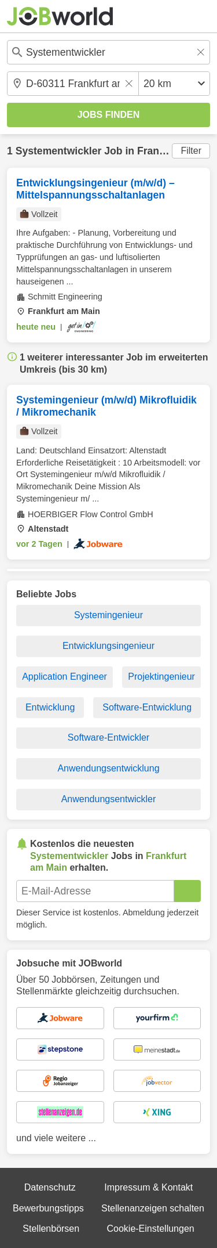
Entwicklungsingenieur (108, 646)
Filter (191, 151)
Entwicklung (50, 707)
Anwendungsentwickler (108, 799)
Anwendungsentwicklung (108, 768)
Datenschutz (50, 1187)
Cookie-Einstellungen (150, 1228)
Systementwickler (59, 151)
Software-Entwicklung (147, 707)
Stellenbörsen (51, 1228)
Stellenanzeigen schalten (152, 1208)
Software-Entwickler (108, 737)
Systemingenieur (108, 615)
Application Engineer (64, 676)
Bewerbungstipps (48, 1208)
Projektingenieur (161, 676)
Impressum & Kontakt (148, 1187)
